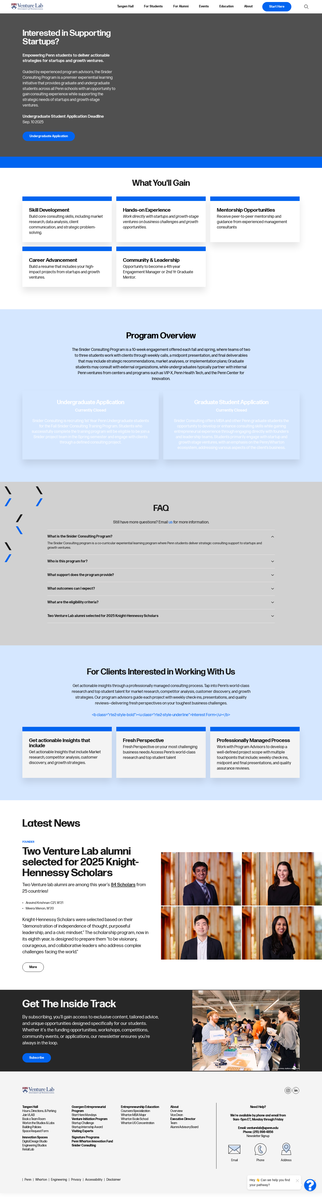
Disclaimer (113, 1184)
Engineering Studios (34, 1149)
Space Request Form (35, 1135)
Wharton (41, 1184)
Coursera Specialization (135, 1115)
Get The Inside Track (69, 1007)
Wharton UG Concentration (137, 1127)
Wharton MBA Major (133, 1119)
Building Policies (31, 1131)
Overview (176, 1115)
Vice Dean (176, 1119)
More (33, 971)
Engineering (59, 1184)
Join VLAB (28, 1119)
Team (173, 1127)
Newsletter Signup (258, 1140)
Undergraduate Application (49, 136)
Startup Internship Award (87, 1131)
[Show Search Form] (306, 6)
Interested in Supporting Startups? (67, 37)
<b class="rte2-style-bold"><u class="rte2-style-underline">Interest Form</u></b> (161, 715)
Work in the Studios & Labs (38, 1127)
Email (234, 1164)
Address (286, 1164)
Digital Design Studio (34, 1145)
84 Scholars (123, 885)
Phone (260, 1164)
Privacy (76, 1184)
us (171, 522)
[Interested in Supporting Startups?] (219, 85)
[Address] (286, 1153)
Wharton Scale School (134, 1123)
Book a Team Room (34, 1123)
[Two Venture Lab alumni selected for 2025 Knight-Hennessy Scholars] (241, 908)
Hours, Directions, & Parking (39, 1115)
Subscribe (36, 1061)
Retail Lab (28, 1153)
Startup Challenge (83, 1127)
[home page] (27, 6)
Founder (28, 842)
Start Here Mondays (84, 1119)
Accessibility (93, 1184)
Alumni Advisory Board (184, 1131)
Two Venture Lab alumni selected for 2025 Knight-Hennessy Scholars (80, 862)
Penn (28, 1184)
